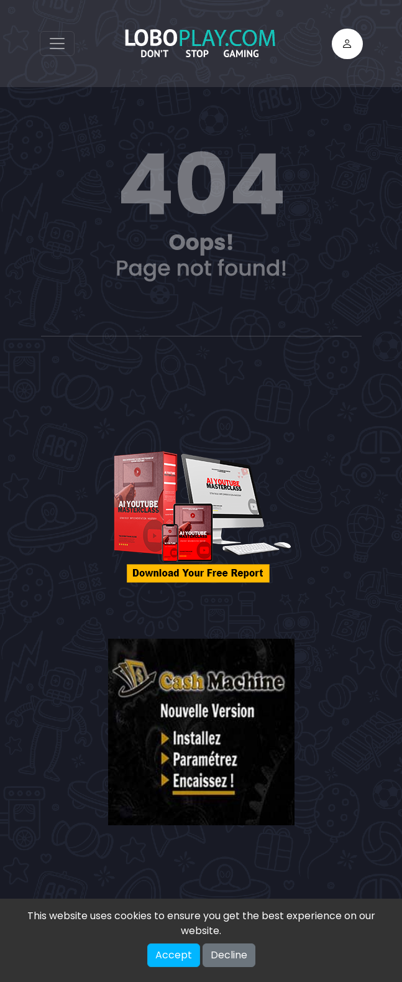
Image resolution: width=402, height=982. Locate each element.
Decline (229, 955)
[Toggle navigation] (57, 43)
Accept (173, 955)
